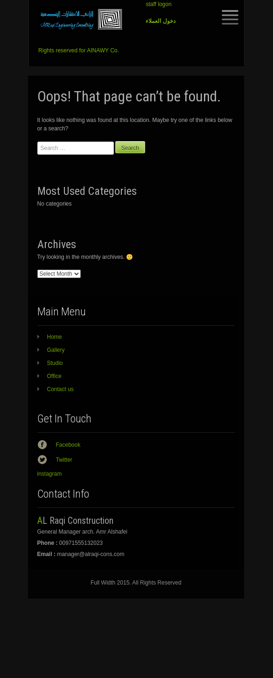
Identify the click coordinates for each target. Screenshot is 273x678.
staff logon (158, 4)
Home (54, 337)
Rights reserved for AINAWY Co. (78, 50)
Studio (55, 363)
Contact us (60, 389)
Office (54, 376)
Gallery (56, 350)
